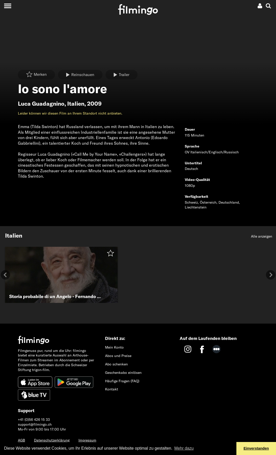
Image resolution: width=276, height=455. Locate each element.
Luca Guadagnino (41, 103)
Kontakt (111, 389)
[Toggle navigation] (7, 5)
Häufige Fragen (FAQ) (122, 381)
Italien (75, 103)
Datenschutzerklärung (52, 440)
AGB (21, 440)
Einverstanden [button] (256, 448)
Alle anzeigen (261, 236)
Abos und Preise (118, 355)
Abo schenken (116, 364)
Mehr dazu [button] (184, 448)
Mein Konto (114, 347)
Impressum (87, 440)
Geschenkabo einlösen (123, 372)
